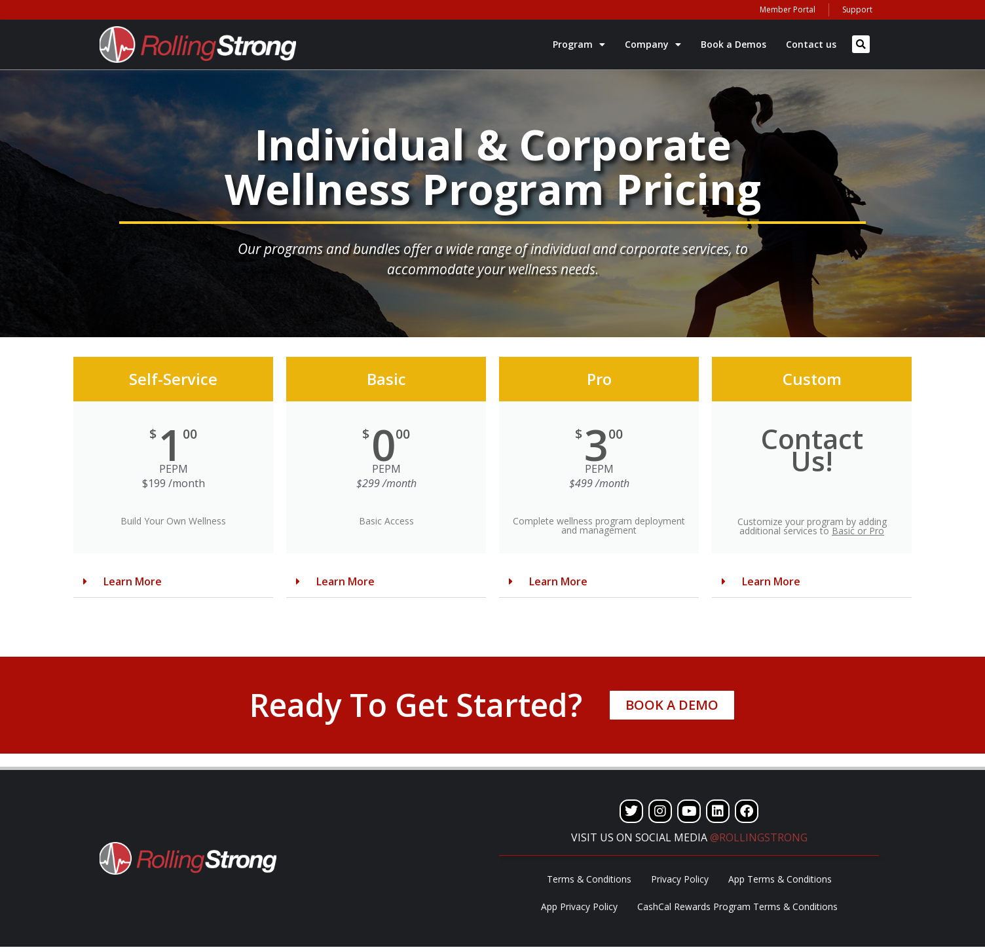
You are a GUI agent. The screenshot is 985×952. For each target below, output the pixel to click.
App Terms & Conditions (780, 880)
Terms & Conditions (588, 880)
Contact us (811, 44)
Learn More (132, 581)
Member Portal (787, 9)
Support (857, 9)
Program (579, 44)
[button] (861, 44)
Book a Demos (733, 44)
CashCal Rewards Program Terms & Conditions (737, 910)
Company (653, 44)
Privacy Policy (680, 880)
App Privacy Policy (578, 910)
